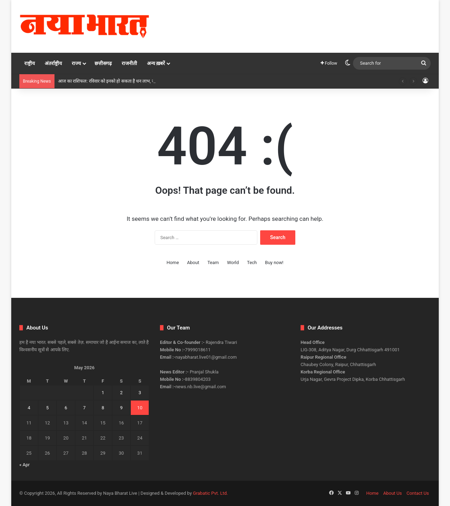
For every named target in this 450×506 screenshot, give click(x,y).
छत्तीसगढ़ (103, 63)
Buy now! (274, 262)
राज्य (76, 63)
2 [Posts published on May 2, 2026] (121, 392)
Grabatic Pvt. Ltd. (210, 493)
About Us (392, 493)
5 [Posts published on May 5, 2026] (47, 407)
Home (173, 262)
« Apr (24, 464)
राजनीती (129, 63)
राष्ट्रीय (29, 63)
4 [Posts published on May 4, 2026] (29, 407)
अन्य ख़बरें (156, 63)
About (193, 262)
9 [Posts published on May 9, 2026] (121, 407)
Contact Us (417, 493)
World (233, 262)
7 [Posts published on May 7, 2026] (84, 407)
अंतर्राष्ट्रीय (53, 63)
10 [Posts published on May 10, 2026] (139, 407)
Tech (252, 262)
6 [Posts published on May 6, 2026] (66, 407)
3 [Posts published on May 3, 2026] (140, 392)
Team (213, 262)
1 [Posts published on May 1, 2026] (103, 392)
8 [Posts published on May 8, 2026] (103, 407)
